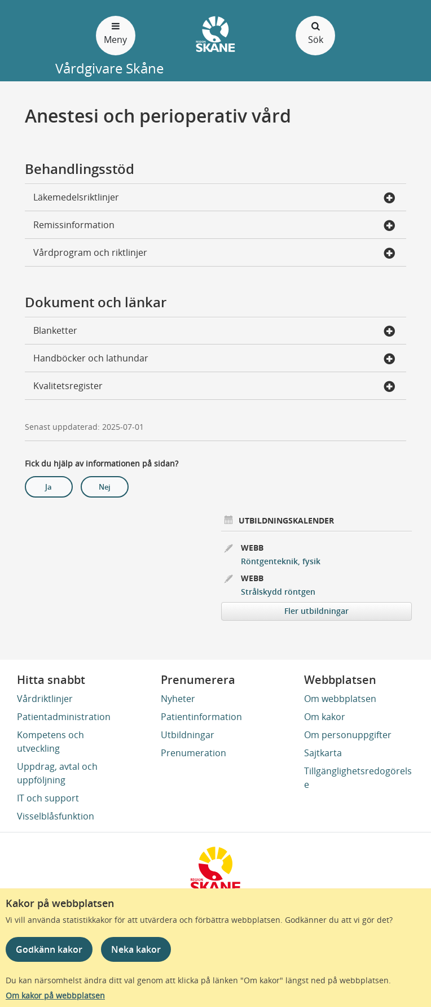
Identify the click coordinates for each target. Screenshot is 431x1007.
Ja (48, 487)
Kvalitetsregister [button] (214, 387)
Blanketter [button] (214, 331)
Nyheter (178, 698)
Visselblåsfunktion (55, 816)
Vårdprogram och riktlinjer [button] (214, 253)
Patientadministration (64, 716)
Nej (105, 487)
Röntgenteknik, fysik (280, 561)
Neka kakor (136, 949)
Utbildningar (187, 735)
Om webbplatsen (340, 698)
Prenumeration (193, 753)
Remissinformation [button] (214, 226)
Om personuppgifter (348, 735)
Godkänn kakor (49, 949)
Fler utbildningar (316, 610)
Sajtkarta (323, 753)
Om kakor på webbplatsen (55, 995)
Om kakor (324, 716)
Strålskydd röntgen (278, 591)
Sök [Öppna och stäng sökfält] (315, 32)
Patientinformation (201, 716)
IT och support (48, 798)
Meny (115, 32)
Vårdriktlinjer (45, 698)
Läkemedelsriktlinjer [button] (214, 198)
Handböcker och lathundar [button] (214, 359)
